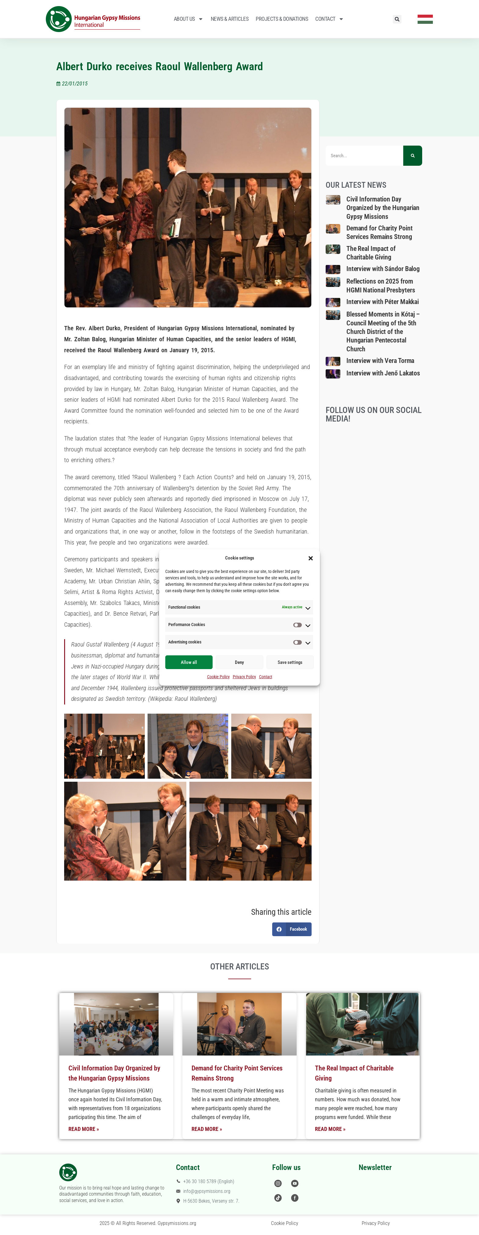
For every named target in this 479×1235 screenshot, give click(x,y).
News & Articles (230, 19)
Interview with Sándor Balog (383, 269)
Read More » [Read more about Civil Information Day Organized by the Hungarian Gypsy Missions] (83, 1129)
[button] (311, 558)
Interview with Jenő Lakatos (383, 373)
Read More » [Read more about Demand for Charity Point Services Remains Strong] (207, 1129)
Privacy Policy (244, 676)
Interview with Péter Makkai (382, 302)
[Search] (412, 156)
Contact (265, 676)
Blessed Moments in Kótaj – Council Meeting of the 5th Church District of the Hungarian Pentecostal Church (383, 331)
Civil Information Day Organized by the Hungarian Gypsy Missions (382, 207)
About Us (188, 19)
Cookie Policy (218, 676)
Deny (239, 662)
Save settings (290, 662)
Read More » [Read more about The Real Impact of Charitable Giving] (330, 1129)
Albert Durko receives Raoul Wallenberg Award (159, 66)
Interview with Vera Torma (380, 360)
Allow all (189, 662)
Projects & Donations (282, 19)
